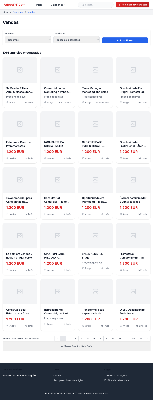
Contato (57, 375)
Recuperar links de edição (68, 380)
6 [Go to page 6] (94, 338)
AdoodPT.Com (14, 4)
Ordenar (9, 33)
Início (39, 4)
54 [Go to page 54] (141, 338)
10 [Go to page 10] (119, 338)
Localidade (59, 33)
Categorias (59, 4)
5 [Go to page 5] (87, 338)
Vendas (31, 12)
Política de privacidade (116, 380)
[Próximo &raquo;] (147, 338)
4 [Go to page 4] (81, 338)
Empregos (18, 12)
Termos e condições (115, 375)
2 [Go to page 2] (69, 338)
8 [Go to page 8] (106, 338)
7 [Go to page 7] (100, 338)
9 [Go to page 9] (113, 338)
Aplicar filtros (125, 40)
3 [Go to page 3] (75, 338)
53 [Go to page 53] (133, 338)
